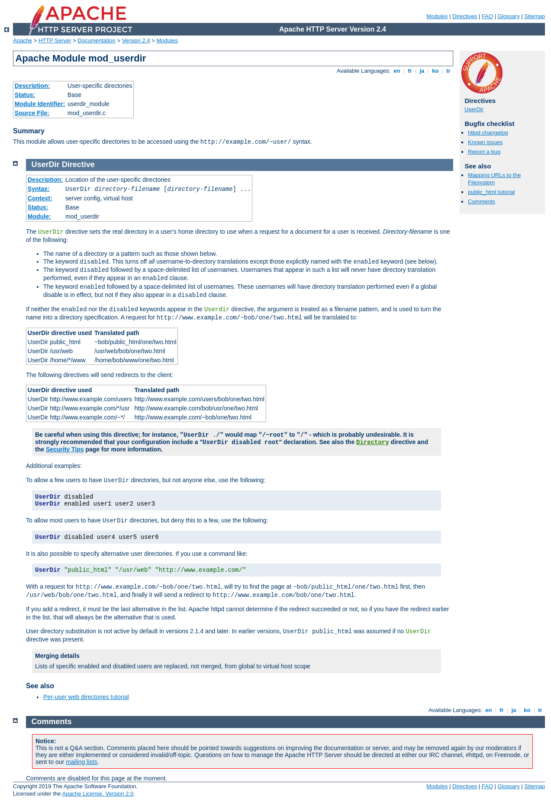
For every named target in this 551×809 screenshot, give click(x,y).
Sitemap (534, 16)
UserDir (473, 109)
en (397, 71)
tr (448, 71)
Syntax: (39, 188)
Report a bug (484, 151)
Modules (437, 16)
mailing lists (81, 761)
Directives (464, 16)
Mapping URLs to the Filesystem (494, 179)
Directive (78, 164)
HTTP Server (55, 40)
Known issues (485, 142)
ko (435, 71)
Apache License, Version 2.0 (97, 793)
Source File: (32, 113)
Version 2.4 (136, 40)
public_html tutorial (491, 192)
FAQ (487, 16)
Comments (481, 201)
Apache (22, 40)
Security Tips (65, 449)
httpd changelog (488, 132)
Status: (25, 94)
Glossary (508, 16)
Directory (372, 442)
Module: (39, 216)
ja (422, 71)
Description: (32, 85)
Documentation (96, 40)
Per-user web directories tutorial (86, 696)
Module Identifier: (40, 103)
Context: (40, 198)
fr (410, 71)
